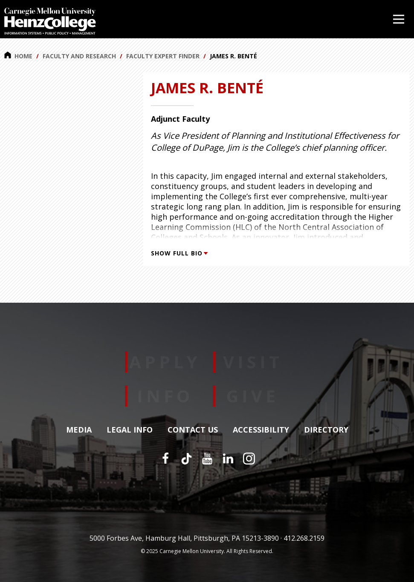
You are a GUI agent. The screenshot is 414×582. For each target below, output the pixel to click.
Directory (326, 430)
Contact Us (193, 430)
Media (79, 430)
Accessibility (261, 430)
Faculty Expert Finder (163, 56)
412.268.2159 (304, 538)
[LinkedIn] (228, 458)
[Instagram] (249, 458)
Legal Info (130, 430)
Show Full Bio (179, 253)
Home (18, 56)
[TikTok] (186, 458)
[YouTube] (207, 458)
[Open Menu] (398, 19)
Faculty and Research (79, 56)
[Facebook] (165, 458)
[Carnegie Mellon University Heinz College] (50, 22)
